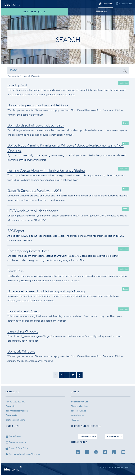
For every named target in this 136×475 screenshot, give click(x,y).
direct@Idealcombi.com (17, 410)
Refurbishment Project (23, 311)
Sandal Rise (15, 271)
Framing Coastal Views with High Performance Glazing (46, 170)
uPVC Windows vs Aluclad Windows (32, 211)
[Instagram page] (96, 452)
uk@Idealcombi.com (15, 419)
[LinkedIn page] (87, 452)
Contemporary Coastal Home (28, 251)
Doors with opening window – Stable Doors (37, 105)
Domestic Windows (21, 351)
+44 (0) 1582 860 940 (15, 401)
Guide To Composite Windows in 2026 (34, 191)
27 (73, 375)
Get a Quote (13, 436)
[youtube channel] (123, 452)
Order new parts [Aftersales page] (114, 436)
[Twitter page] (105, 452)
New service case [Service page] (87, 436)
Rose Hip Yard (17, 85)
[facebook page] (78, 452)
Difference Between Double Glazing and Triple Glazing (46, 291)
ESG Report (15, 231)
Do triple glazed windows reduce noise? (35, 125)
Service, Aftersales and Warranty (23, 454)
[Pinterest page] (114, 452)
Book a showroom (16, 442)
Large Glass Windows (22, 331)
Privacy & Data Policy (17, 448)
